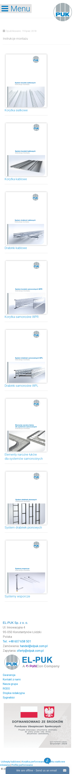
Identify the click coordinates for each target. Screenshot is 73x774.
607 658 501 (22, 641)
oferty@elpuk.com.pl (30, 650)
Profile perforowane (22, 765)
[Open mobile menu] (16, 8)
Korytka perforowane (33, 761)
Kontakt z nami (12, 679)
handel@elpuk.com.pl (34, 646)
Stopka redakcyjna (14, 693)
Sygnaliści (9, 697)
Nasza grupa (10, 683)
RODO (6, 688)
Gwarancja (9, 675)
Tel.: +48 (8, 641)
